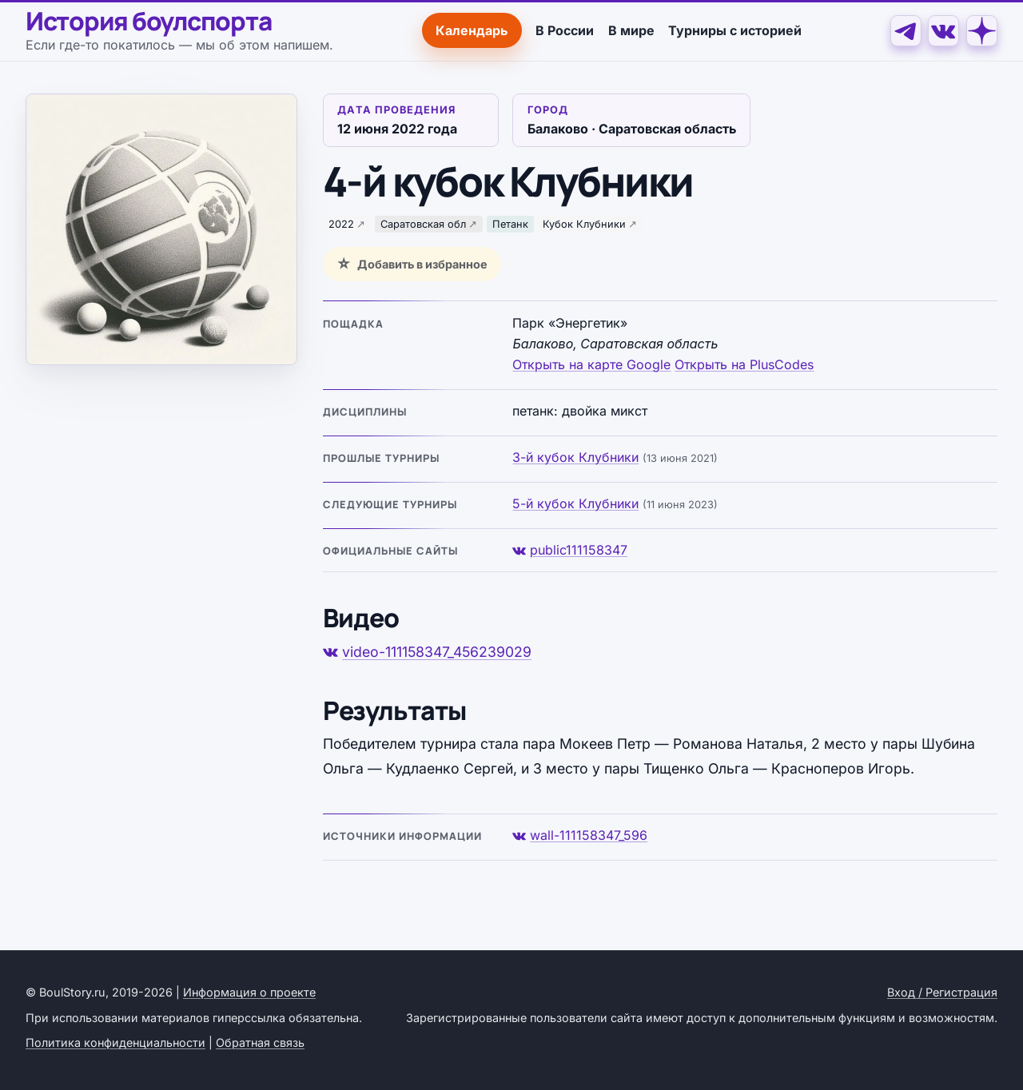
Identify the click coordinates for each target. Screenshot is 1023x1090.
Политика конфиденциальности (115, 1041)
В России (564, 30)
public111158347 (569, 549)
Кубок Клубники (584, 223)
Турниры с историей (735, 30)
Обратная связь (260, 1041)
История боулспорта (150, 20)
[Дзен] (981, 30)
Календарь (472, 30)
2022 (341, 223)
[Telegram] (905, 30)
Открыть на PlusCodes (744, 364)
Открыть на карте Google (591, 364)
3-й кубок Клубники (575, 456)
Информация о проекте (249, 991)
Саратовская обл (423, 223)
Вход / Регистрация (942, 991)
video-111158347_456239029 (427, 650)
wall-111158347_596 (579, 834)
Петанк (510, 223)
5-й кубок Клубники (575, 503)
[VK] (943, 30)
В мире (630, 30)
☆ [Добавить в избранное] (343, 263)
